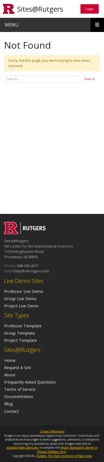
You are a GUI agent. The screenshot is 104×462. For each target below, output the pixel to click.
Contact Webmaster (52, 431)
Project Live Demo (21, 305)
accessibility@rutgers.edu (23, 447)
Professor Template (23, 325)
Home (10, 360)
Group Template (19, 333)
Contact (11, 411)
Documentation (18, 396)
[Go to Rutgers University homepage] (9, 9)
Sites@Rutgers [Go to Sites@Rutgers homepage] (40, 9)
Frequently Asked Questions (30, 382)
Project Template (20, 340)
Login (89, 8)
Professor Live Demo (23, 291)
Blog (8, 403)
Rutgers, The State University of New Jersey (64, 456)
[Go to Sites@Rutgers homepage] (25, 232)
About (10, 374)
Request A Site (17, 367)
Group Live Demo (20, 298)
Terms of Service (19, 389)
